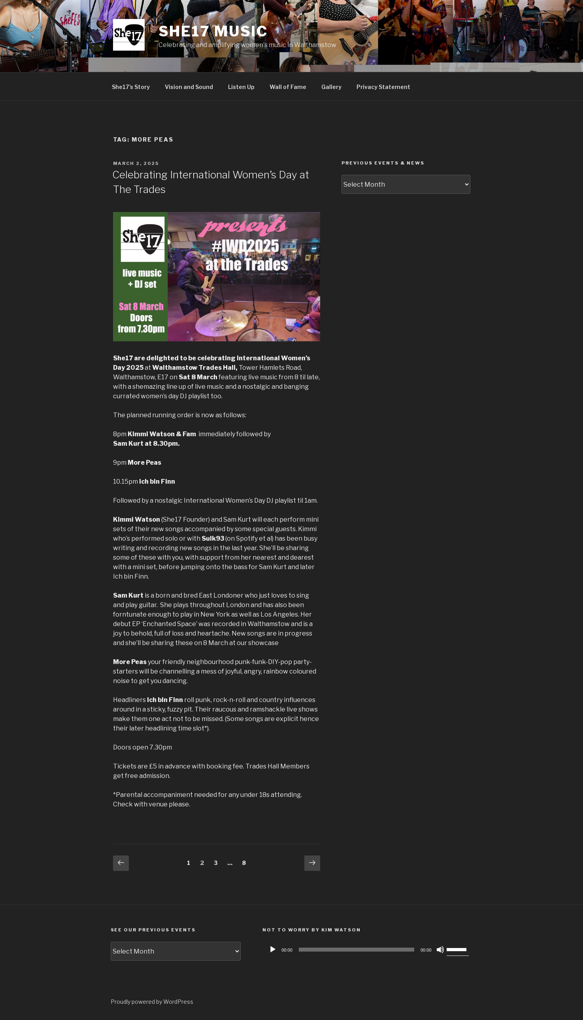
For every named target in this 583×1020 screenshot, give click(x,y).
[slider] (356, 950)
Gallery (331, 86)
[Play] (273, 950)
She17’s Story (131, 86)
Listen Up (241, 86)
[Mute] (440, 950)
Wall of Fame (288, 86)
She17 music (213, 31)
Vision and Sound (189, 86)
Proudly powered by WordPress (152, 1001)
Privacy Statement (383, 86)
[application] (367, 950)
